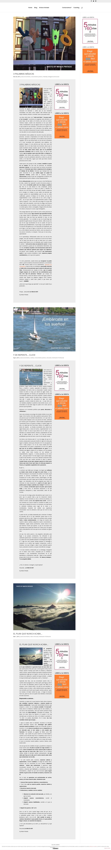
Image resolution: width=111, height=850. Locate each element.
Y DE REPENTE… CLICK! (24, 354)
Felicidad (45, 76)
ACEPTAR (55, 848)
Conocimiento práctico (36, 76)
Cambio (32, 357)
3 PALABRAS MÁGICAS (23, 73)
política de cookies (93, 846)
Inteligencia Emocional (53, 76)
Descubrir (49, 357)
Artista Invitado (44, 7)
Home (30, 7)
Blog (35, 7)
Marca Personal (34, 636)
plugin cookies (107, 848)
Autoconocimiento (25, 76)
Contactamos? (66, 7)
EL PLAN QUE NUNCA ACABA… (27, 633)
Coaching (76, 7)
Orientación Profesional (58, 357)
